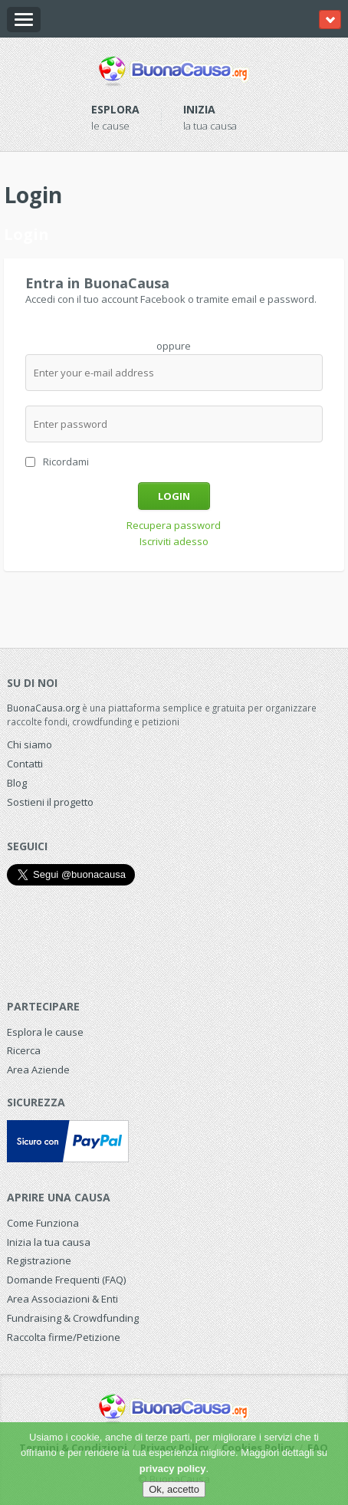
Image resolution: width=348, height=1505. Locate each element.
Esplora (115, 109)
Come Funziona (43, 1223)
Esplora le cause (45, 1032)
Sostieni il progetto (50, 802)
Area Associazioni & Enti (62, 1299)
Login (174, 496)
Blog (17, 783)
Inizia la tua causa (48, 1242)
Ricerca (24, 1050)
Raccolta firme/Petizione (63, 1337)
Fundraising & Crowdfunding (73, 1318)
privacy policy (173, 1468)
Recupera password (173, 525)
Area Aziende (38, 1069)
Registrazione (39, 1260)
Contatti (25, 764)
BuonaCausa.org (43, 708)
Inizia (199, 109)
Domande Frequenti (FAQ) (66, 1279)
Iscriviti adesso (174, 541)
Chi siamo (29, 744)
